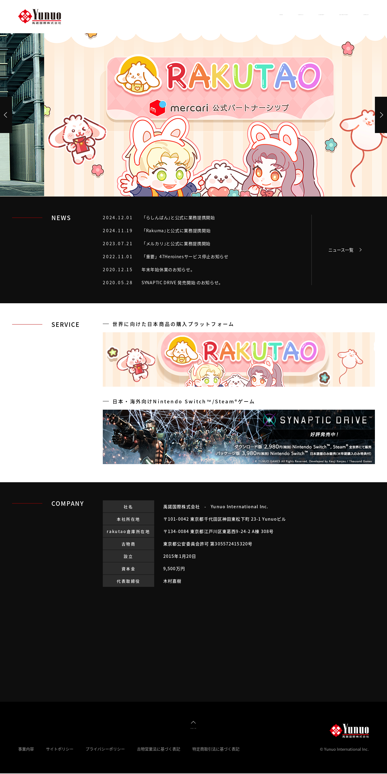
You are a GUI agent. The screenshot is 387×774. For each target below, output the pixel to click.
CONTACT (356, 16)
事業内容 (26, 749)
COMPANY (260, 16)
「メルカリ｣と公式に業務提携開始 (175, 243)
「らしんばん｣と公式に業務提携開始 (178, 217)
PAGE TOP (193, 727)
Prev (6, 115)
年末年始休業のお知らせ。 (168, 269)
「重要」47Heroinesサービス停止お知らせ (185, 256)
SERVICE (220, 16)
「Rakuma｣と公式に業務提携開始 (176, 230)
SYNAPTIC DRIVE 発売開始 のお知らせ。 (182, 282)
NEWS (185, 16)
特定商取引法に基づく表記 (215, 749)
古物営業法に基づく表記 (158, 749)
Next (381, 115)
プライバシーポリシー (105, 749)
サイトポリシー (59, 749)
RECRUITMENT (308, 16)
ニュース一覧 (340, 250)
